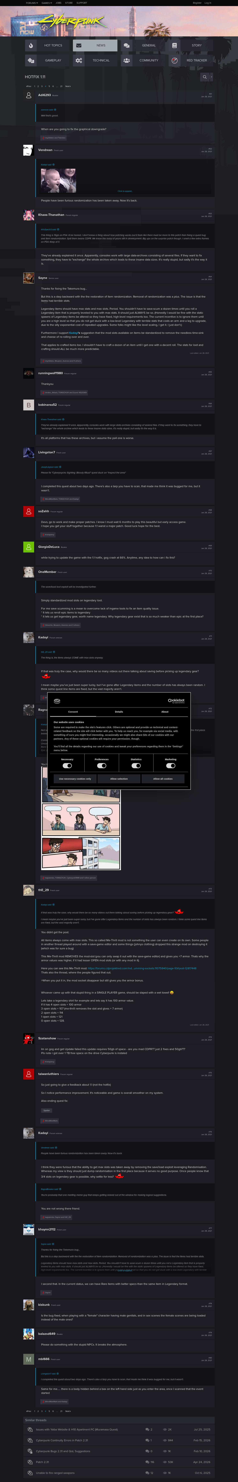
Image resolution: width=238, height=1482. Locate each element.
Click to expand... (125, 191)
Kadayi (75, 333)
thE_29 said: (48, 652)
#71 (205, 637)
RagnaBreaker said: (51, 1189)
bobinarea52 (49, 405)
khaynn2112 (48, 1229)
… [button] (57, 86)
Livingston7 (48, 452)
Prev (29, 86)
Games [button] (46, 3)
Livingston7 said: (50, 1373)
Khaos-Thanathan (53, 215)
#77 (205, 1229)
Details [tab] (119, 711)
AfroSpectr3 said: (50, 229)
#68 (205, 511)
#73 (205, 890)
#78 (205, 1305)
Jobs (58, 2)
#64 (205, 278)
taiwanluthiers (50, 1074)
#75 (205, 1074)
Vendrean (47, 150)
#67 (205, 452)
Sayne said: (48, 1244)
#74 (205, 1038)
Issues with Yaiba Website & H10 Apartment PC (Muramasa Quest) (78, 1429)
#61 (205, 95)
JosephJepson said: (51, 467)
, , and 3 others (64, 625)
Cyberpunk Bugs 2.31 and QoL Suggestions (65, 1451)
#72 (205, 710)
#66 (205, 405)
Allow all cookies (163, 778)
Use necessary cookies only (75, 778)
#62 (205, 150)
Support (82, 2)
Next (67, 86)
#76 (205, 1133)
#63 (205, 215)
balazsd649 (48, 1334)
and (57, 138)
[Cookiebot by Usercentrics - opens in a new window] (170, 701)
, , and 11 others (64, 361)
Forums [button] (31, 3)
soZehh (45, 511)
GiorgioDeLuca (50, 547)
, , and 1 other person (72, 878)
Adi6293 (46, 95)
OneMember (49, 572)
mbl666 (45, 1359)
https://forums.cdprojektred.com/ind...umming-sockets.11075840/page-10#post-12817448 (143, 968)
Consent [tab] (73, 711)
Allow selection (119, 778)
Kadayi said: (48, 164)
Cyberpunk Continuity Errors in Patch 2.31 (63, 1440)
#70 (205, 572)
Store (69, 2)
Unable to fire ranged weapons (57, 1473)
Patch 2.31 (44, 1462)
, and (67, 392)
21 (61, 86)
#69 (205, 547)
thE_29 (45, 890)
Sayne (44, 278)
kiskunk (45, 1305)
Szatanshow (49, 1038)
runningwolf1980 (52, 373)
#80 (205, 1359)
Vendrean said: (49, 1147)
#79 (205, 1334)
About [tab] (164, 711)
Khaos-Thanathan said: (53, 419)
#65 (205, 373)
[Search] (204, 77)
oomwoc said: (49, 110)
